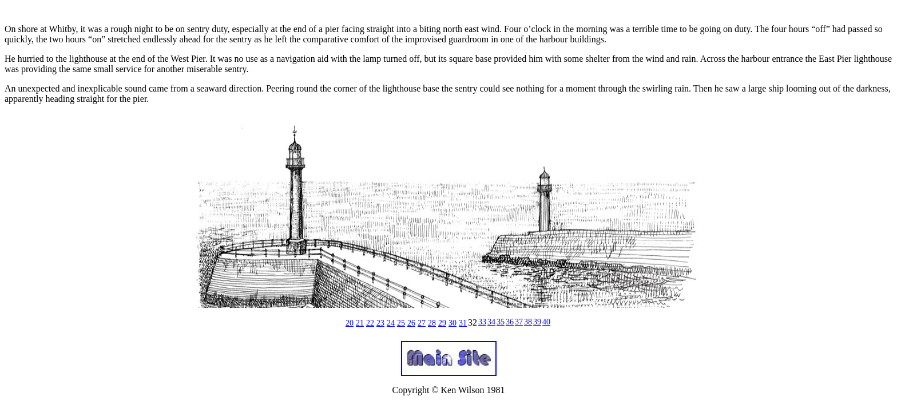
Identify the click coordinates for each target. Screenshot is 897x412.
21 (360, 323)
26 (411, 323)
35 (501, 322)
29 (442, 323)
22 (370, 323)
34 (491, 322)
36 (510, 322)
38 (528, 322)
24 (391, 323)
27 (422, 323)
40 (546, 322)
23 (380, 323)
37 (519, 322)
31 (463, 323)
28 (432, 323)
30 (453, 323)
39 (537, 322)
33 (482, 322)
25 (401, 323)
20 (350, 323)
